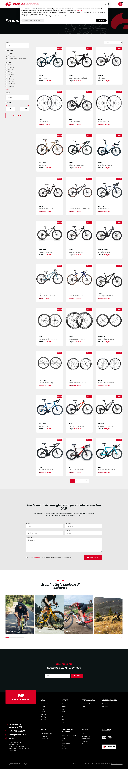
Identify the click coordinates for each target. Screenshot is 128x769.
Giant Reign (102, 78)
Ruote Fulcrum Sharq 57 (106, 339)
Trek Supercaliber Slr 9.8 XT (107, 295)
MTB (68, 632)
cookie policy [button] (79, 10)
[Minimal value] (17, 105)
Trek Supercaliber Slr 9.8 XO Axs (79, 208)
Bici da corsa (12, 632)
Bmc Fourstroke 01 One (76, 426)
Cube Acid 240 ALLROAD (47, 295)
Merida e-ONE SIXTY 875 (106, 426)
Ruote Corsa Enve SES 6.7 (77, 339)
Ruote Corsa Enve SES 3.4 (106, 382)
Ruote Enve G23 (103, 121)
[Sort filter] (115, 42)
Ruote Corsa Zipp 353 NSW (48, 339)
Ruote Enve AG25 (44, 121)
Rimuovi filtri (17, 115)
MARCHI (65, 700)
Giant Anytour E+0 (75, 121)
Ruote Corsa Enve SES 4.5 (77, 382)
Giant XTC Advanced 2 (76, 252)
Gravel (39, 632)
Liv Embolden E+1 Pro (105, 252)
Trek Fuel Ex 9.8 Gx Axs (46, 208)
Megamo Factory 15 (45, 252)
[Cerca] (17, 45)
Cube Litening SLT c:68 (76, 165)
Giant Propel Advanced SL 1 (78, 78)
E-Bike (98, 632)
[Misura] (17, 97)
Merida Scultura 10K (105, 208)
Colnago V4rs (43, 426)
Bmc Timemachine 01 (105, 165)
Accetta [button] (101, 20)
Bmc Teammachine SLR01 (106, 469)
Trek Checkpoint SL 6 (76, 295)
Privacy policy (37, 557)
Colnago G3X (43, 165)
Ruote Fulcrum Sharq (46, 382)
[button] (118, 637)
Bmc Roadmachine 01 (46, 469)
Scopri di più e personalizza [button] (32, 20)
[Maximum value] (26, 109)
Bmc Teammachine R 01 (76, 469)
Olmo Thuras (43, 78)
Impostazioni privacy (116, 764)
